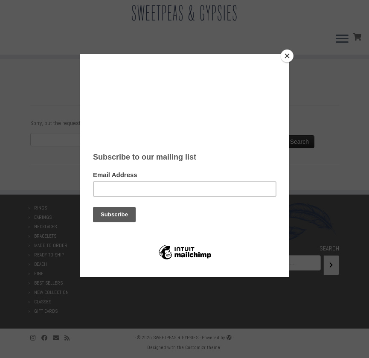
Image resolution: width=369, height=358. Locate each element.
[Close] (287, 55)
